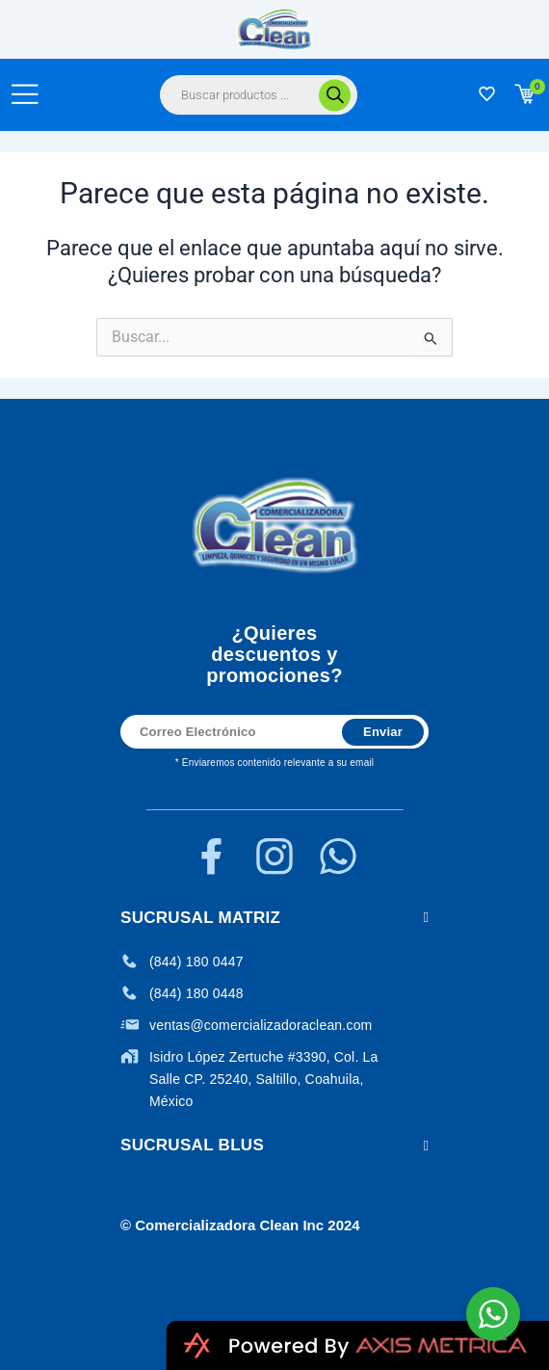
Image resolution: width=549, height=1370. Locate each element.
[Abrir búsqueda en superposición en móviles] (258, 95)
